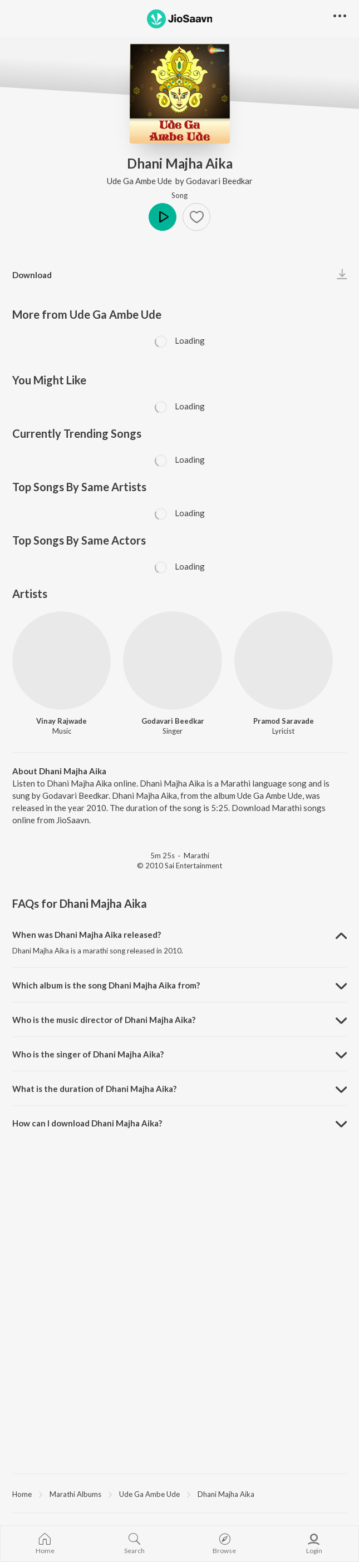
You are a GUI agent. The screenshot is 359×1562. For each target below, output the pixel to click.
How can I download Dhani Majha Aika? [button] (87, 1123)
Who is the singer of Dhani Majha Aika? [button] (88, 1054)
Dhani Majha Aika (226, 1494)
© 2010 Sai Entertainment (179, 865)
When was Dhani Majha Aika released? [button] (86, 935)
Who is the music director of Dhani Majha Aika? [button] (103, 1020)
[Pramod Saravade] (283, 660)
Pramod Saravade (283, 720)
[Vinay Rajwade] (61, 660)
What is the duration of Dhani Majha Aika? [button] (94, 1089)
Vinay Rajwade (61, 720)
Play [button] (162, 217)
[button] (196, 217)
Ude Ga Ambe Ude (140, 181)
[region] (179, 1493)
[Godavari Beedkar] (172, 660)
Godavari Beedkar (219, 181)
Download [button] (32, 275)
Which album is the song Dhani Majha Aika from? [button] (106, 985)
